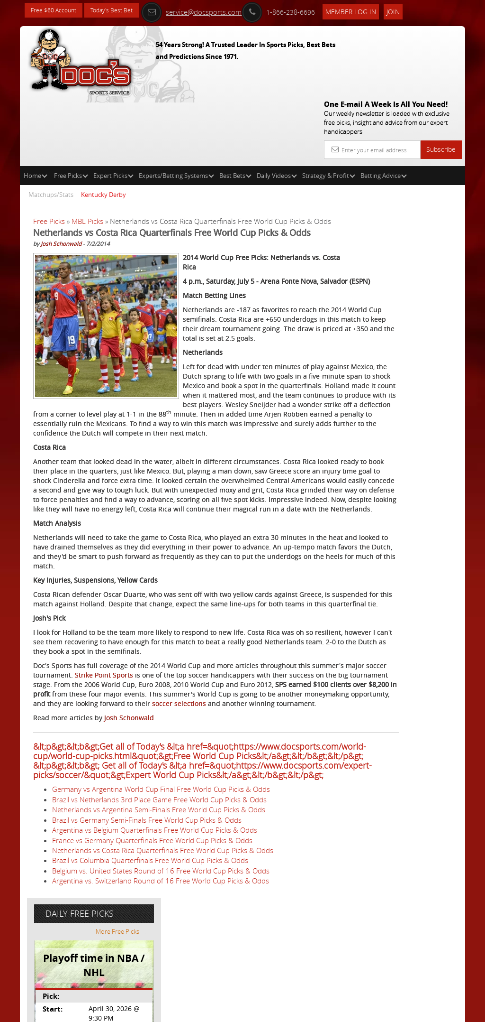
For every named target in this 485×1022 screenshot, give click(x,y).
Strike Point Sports (194, 723)
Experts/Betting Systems (176, 107)
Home (35, 107)
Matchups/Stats (50, 126)
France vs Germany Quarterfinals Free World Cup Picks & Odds (152, 936)
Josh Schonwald (61, 197)
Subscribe (441, 80)
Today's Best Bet (122, 10)
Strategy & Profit (328, 107)
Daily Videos (277, 107)
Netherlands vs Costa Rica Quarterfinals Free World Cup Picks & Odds (162, 946)
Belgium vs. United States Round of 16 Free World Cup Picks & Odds (160, 966)
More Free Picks (422, 176)
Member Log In (370, 10)
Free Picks (71, 107)
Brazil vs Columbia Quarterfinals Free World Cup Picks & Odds (150, 956)
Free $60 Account (57, 10)
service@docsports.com (211, 10)
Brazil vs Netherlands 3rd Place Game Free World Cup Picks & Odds (159, 895)
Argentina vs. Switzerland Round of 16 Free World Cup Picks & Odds (160, 977)
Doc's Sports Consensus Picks (413, 281)
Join (412, 10)
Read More (425, 358)
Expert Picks (113, 107)
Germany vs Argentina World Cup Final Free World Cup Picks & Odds (161, 885)
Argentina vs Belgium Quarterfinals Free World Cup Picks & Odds (154, 926)
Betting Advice (383, 107)
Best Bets (235, 107)
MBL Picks (87, 153)
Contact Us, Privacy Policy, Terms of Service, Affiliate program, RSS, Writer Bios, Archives (299, 1010)
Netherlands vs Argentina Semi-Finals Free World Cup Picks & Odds (158, 906)
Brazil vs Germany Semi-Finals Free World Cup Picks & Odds (147, 915)
